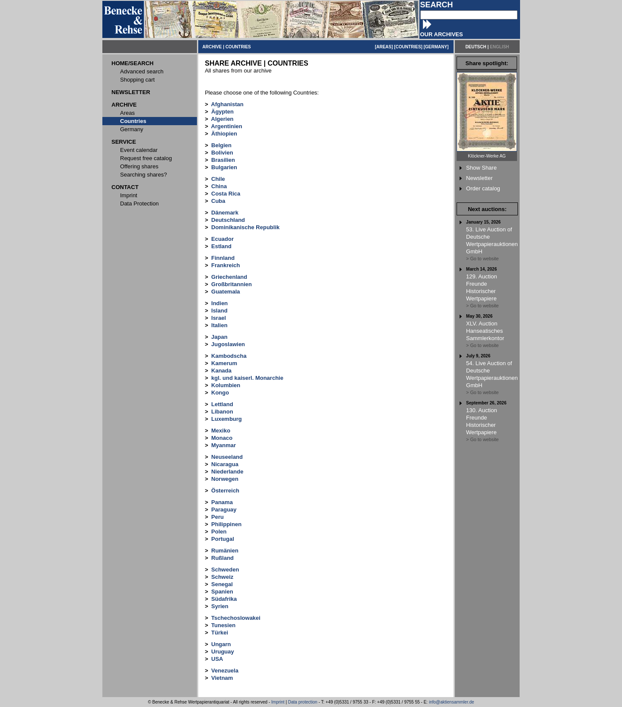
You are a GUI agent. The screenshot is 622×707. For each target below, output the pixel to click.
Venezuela (224, 670)
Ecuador (222, 239)
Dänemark (224, 212)
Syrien (219, 606)
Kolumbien (225, 385)
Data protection (302, 702)
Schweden (225, 569)
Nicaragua (224, 464)
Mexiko (220, 430)
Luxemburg (226, 419)
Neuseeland (227, 457)
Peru (217, 517)
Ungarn (221, 644)
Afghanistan (227, 104)
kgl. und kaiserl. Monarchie (247, 378)
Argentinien (226, 126)
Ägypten (222, 111)
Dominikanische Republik (245, 227)
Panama (222, 502)
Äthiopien (224, 133)
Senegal (222, 584)
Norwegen (224, 479)
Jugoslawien (228, 344)
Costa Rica (225, 193)
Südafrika (224, 599)
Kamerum (224, 363)
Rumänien (224, 550)
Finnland (223, 258)
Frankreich (225, 265)
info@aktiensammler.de (451, 702)
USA (217, 659)
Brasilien (223, 160)
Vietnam (222, 678)
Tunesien (223, 625)
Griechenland (229, 277)
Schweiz (222, 577)
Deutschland (228, 220)
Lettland (222, 404)
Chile (218, 179)
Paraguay (224, 509)
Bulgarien (224, 167)
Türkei (219, 632)
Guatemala (225, 291)
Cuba (218, 201)
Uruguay (222, 651)
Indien (219, 303)
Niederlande (227, 471)
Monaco (221, 438)
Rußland (222, 558)
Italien (219, 325)
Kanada (221, 370)
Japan (219, 337)
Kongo (220, 392)
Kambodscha (229, 356)
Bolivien (222, 152)
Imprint (278, 702)
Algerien (222, 119)
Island (219, 310)
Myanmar (223, 445)
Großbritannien (231, 284)
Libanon (222, 411)
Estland (221, 246)
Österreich (225, 490)
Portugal (222, 539)
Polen (218, 531)
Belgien (221, 145)
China (219, 186)
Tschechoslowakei (235, 618)
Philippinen (226, 524)
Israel (218, 318)
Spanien (222, 591)
